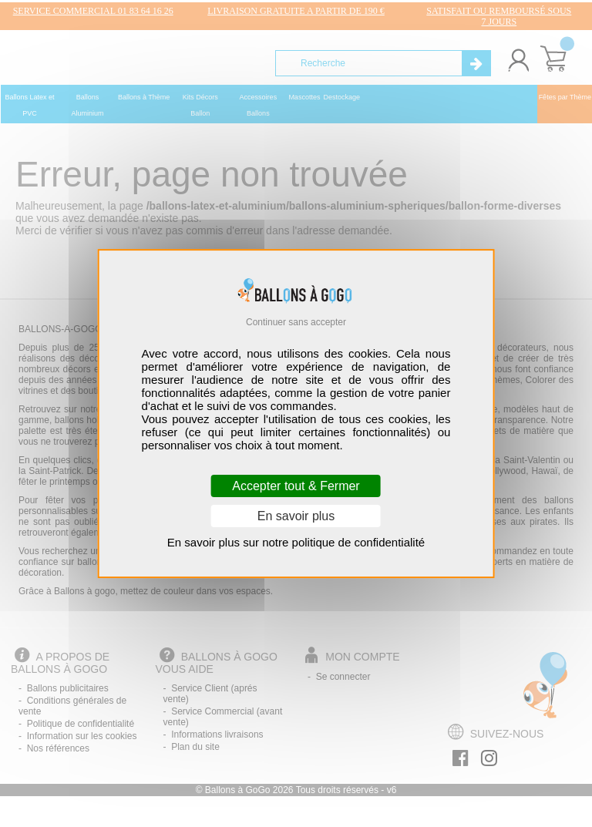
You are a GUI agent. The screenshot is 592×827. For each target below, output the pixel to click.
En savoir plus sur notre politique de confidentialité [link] (296, 542)
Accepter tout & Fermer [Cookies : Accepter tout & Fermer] (295, 486)
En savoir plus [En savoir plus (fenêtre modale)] (296, 516)
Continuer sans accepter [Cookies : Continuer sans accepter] (296, 322)
